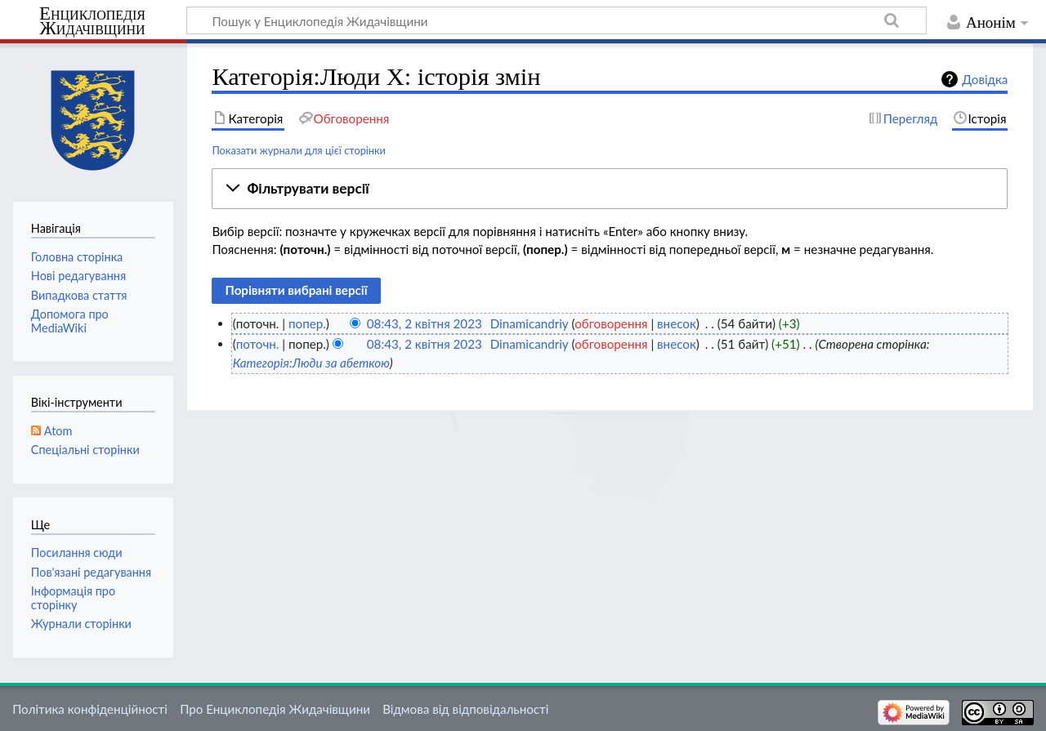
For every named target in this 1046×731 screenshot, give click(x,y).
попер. (307, 323)
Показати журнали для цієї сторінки (299, 150)
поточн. (257, 344)
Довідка (985, 79)
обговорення (610, 323)
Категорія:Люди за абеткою (311, 362)
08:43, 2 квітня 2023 (424, 323)
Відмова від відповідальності (465, 709)
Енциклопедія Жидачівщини (92, 21)
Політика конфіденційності (90, 709)
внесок (676, 323)
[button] (610, 189)
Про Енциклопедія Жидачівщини (275, 709)
